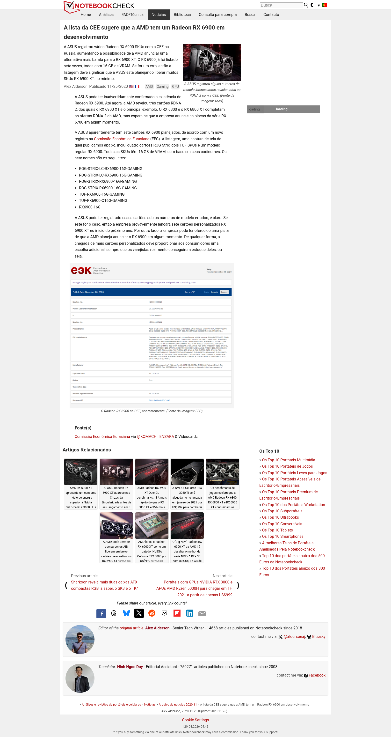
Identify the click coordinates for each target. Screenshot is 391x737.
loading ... (255, 109)
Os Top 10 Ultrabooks (280, 517)
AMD (149, 87)
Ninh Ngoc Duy (130, 666)
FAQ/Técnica (133, 14)
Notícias (159, 14)
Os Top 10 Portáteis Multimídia (288, 460)
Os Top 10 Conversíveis (282, 524)
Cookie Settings (195, 720)
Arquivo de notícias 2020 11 (178, 704)
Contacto (271, 14)
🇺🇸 (131, 86)
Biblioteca (182, 14)
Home (86, 14)
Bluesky (316, 636)
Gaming (163, 87)
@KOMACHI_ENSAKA (155, 436)
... (142, 86)
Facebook (315, 675)
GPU (175, 87)
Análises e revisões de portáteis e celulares (111, 704)
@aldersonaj (291, 636)
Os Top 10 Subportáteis (282, 511)
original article (131, 628)
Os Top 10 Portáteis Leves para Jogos (294, 473)
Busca (250, 14)
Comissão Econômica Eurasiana (121, 139)
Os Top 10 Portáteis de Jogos (287, 466)
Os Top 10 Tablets (277, 530)
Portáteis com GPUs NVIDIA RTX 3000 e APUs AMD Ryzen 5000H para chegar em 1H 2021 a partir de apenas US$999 (194, 588)
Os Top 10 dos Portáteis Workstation (293, 504)
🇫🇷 (137, 86)
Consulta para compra (218, 14)
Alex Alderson (157, 628)
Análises (106, 14)
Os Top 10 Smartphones (283, 536)
